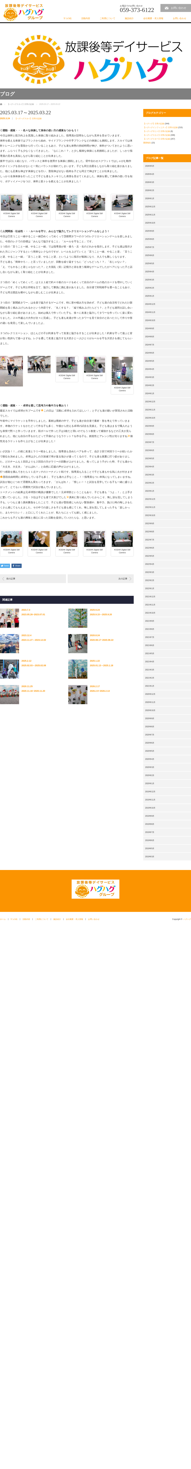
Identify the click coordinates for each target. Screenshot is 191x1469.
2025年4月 (149, 272)
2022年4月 (149, 564)
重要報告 (147, 143)
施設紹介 (129, 18)
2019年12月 (150, 791)
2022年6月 (149, 548)
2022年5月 (149, 556)
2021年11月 (150, 605)
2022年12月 (150, 499)
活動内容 (85, 18)
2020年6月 (149, 743)
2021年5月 (149, 653)
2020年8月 (149, 726)
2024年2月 (149, 385)
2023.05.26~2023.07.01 (33, 614)
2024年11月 (150, 312)
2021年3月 (149, 670)
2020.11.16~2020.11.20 (33, 691)
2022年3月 (149, 572)
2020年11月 (150, 702)
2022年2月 (149, 580)
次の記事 (122, 578)
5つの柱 (68, 18)
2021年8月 (149, 629)
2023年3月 (149, 475)
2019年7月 (149, 832)
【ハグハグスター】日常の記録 (156, 139)
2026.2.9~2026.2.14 (100, 691)
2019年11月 (150, 800)
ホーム (3, 919)
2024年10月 (150, 320)
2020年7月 (149, 735)
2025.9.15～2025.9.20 (101, 614)
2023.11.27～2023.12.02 (33, 640)
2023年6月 (149, 450)
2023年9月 (149, 426)
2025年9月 (149, 231)
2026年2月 (149, 190)
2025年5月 (149, 263)
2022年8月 (149, 532)
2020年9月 (149, 718)
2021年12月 (150, 597)
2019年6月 (149, 840)
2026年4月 (149, 174)
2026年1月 (149, 198)
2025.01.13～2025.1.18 (101, 665)
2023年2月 (149, 483)
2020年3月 (149, 767)
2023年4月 (149, 467)
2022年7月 (149, 540)
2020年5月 (149, 751)
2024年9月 (149, 328)
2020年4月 (149, 759)
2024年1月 (149, 393)
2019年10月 (150, 808)
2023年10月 (150, 418)
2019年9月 (149, 816)
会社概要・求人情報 (153, 18)
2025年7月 (149, 247)
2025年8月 (149, 239)
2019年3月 (149, 856)
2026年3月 (149, 182)
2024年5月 (149, 361)
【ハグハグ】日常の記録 (153, 124)
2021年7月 (149, 637)
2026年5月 (149, 166)
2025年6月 (149, 255)
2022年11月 (150, 507)
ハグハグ (187, 919)
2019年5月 (149, 848)
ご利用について (107, 18)
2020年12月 (150, 694)
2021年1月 (149, 686)
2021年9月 (149, 621)
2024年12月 (150, 304)
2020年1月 (149, 783)
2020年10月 (150, 710)
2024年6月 (149, 353)
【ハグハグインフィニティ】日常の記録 (160, 127)
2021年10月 (150, 613)
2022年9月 (149, 523)
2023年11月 (150, 410)
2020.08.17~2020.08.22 (101, 640)
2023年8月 (149, 434)
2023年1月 (149, 491)
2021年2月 (149, 678)
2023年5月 (149, 458)
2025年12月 (150, 207)
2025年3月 (149, 280)
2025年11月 (150, 215)
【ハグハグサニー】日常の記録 (156, 131)
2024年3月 (149, 377)
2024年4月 (149, 369)
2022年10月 (150, 515)
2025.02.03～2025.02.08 (33, 665)
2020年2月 (149, 775)
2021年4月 (149, 662)
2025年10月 (150, 223)
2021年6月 (149, 645)
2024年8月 (149, 337)
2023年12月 (150, 402)
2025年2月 (149, 288)
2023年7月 (149, 442)
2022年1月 (149, 588)
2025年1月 (149, 296)
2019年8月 (149, 824)
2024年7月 (149, 345)
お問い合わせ (178, 8)
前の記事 (10, 578)
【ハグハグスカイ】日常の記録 (28, 118)
